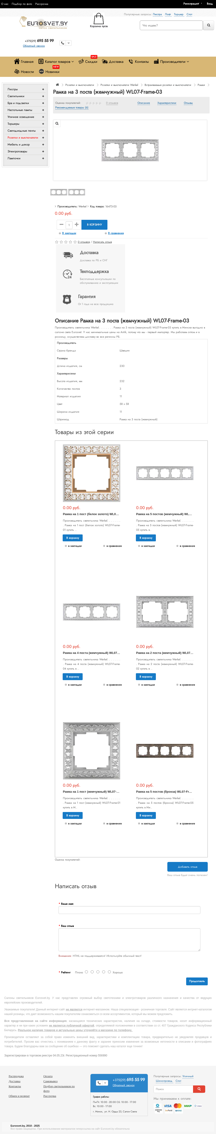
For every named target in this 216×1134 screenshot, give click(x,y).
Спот (189, 14)
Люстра (158, 14)
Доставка (112, 61)
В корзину (94, 225)
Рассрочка (41, 4)
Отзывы (188, 103)
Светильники (16, 96)
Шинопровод (164, 1081)
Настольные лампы (20, 110)
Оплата (48, 1076)
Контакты (138, 61)
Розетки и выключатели (23, 137)
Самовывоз (50, 1081)
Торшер (179, 14)
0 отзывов (112, 103)
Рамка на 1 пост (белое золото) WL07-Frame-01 (97, 514)
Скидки (87, 60)
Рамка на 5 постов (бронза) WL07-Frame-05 (167, 791)
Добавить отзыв (187, 867)
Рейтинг (65, 972)
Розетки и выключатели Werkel (119, 85)
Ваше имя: (67, 904)
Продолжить (197, 981)
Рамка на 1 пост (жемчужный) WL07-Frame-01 (96, 791)
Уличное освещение (21, 117)
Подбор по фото (22, 4)
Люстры (13, 89)
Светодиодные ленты (22, 130)
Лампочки (14, 158)
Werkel (83, 206)
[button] (211, 4)
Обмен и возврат (19, 1096)
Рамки (201, 85)
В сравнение (116, 233)
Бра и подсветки (18, 103)
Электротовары (17, 151)
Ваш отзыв (67, 926)
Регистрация (191, 4)
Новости (24, 71)
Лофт (168, 14)
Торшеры (13, 124)
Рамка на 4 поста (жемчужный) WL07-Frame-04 (97, 653)
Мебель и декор (19, 144)
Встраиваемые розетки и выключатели (168, 85)
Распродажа (16, 1076)
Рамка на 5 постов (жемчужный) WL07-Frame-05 (171, 514)
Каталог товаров (56, 61)
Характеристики (166, 103)
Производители (171, 61)
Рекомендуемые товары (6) (71, 108)
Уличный (188, 1076)
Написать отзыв (102, 242)
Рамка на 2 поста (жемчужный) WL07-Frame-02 (170, 653)
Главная (24, 61)
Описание (143, 103)
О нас (4, 4)
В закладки (69, 233)
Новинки (49, 70)
